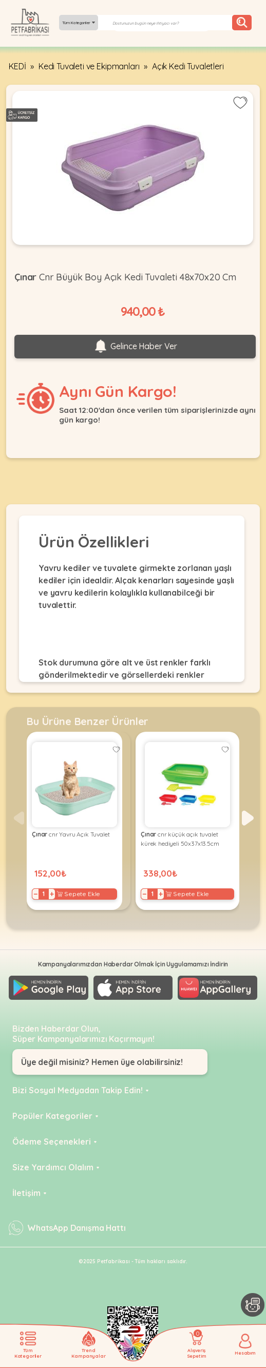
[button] (248, 818)
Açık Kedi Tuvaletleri (188, 66)
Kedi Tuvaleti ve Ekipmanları (89, 66)
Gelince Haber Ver (135, 346)
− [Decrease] (35, 894)
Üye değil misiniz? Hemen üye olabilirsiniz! (102, 1062)
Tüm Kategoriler (78, 22)
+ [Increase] (52, 894)
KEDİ (17, 66)
